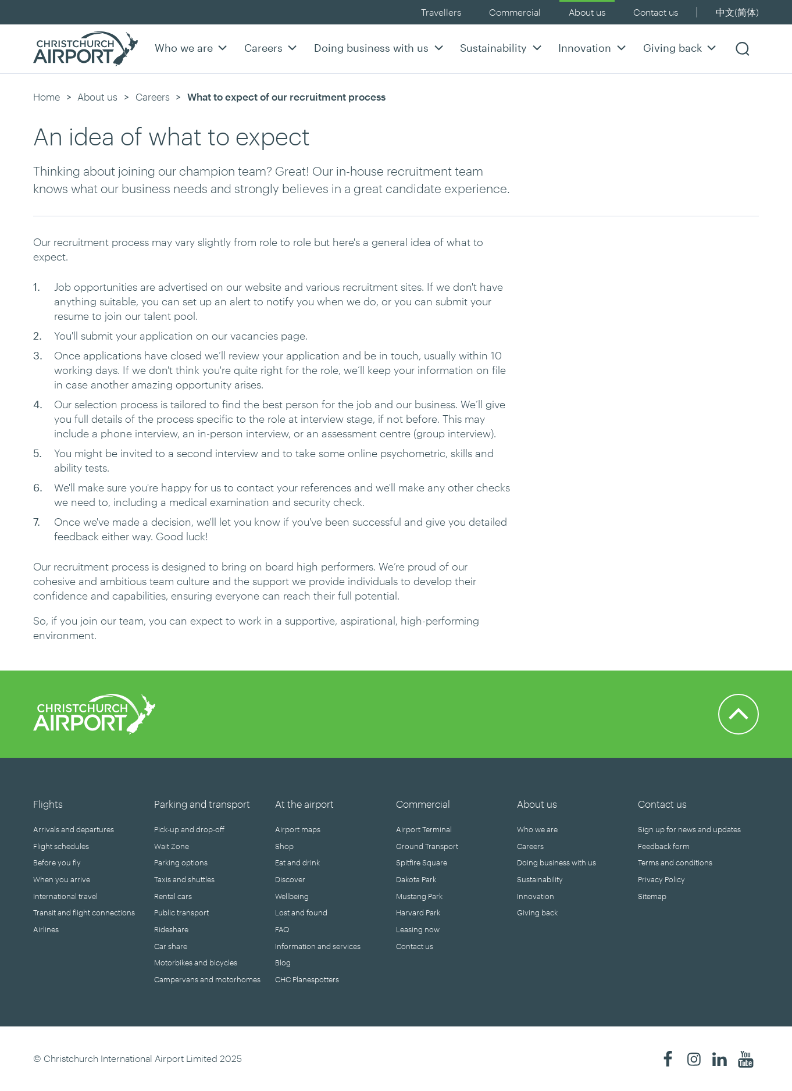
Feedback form (664, 846)
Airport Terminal (424, 829)
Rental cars (173, 896)
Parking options (181, 862)
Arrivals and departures (73, 829)
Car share (170, 946)
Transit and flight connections (84, 912)
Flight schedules (61, 846)
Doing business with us (380, 47)
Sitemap (652, 896)
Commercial (515, 11)
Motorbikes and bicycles (195, 962)
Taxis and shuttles (184, 879)
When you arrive (61, 879)
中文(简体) (737, 11)
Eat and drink (297, 862)
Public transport (181, 912)
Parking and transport (202, 804)
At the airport (304, 804)
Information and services (318, 946)
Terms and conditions (675, 862)
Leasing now (418, 929)
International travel (65, 896)
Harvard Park (418, 912)
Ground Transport (427, 846)
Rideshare (171, 929)
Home (46, 96)
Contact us (655, 11)
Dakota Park (416, 879)
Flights (48, 804)
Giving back (681, 47)
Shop (284, 846)
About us (587, 11)
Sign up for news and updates (689, 829)
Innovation (593, 47)
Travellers (441, 11)
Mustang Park (419, 896)
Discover (290, 879)
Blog (283, 962)
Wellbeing (292, 896)
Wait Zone (171, 846)
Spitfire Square (421, 862)
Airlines (46, 929)
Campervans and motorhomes (207, 979)
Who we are (192, 47)
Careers (272, 47)
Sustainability (502, 47)
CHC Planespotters (307, 979)
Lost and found (301, 912)
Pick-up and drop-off (189, 829)
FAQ (282, 929)
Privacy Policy (661, 879)
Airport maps (297, 829)
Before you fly (57, 862)
